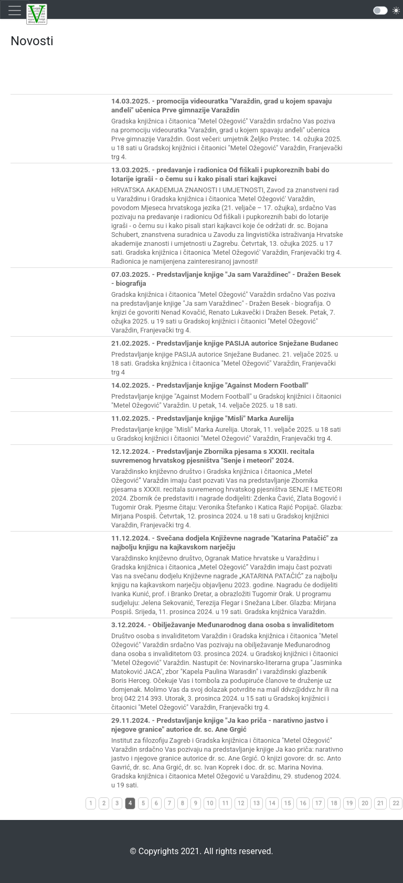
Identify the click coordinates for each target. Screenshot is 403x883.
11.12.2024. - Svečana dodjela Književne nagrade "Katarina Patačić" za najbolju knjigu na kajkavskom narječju (224, 542)
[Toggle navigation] (14, 10)
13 (256, 803)
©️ (133, 851)
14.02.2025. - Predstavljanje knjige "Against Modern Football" (210, 385)
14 (272, 803)
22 (396, 803)
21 (380, 803)
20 (365, 803)
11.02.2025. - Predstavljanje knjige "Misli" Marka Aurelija (202, 418)
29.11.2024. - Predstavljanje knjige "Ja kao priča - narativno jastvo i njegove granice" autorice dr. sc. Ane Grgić (219, 724)
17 (318, 803)
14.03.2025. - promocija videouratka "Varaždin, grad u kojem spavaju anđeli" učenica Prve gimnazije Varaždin (221, 105)
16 (303, 803)
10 (210, 803)
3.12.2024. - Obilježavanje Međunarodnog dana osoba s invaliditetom (222, 624)
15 (287, 803)
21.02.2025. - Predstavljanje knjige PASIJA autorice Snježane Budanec (224, 343)
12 (241, 803)
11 (225, 803)
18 (334, 803)
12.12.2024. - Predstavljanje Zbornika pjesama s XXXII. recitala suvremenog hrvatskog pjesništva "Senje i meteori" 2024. (212, 455)
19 (349, 803)
